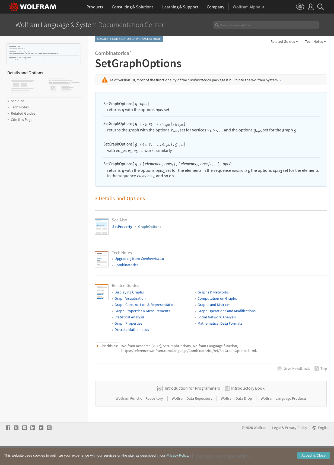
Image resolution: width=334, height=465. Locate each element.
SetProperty (122, 226)
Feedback (297, 368)
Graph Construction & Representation (145, 304)
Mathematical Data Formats (220, 323)
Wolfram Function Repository (140, 415)
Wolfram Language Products (284, 415)
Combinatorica (126, 264)
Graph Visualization (130, 298)
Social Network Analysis (217, 317)
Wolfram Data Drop (237, 415)
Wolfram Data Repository (192, 415)
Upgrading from (139, 258)
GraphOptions (149, 226)
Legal (276, 445)
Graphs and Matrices (214, 304)
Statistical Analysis (129, 317)
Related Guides (283, 41)
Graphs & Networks (213, 292)
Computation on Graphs (217, 298)
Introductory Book (248, 405)
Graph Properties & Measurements (142, 310)
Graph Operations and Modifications (227, 310)
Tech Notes (314, 41)
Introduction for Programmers (192, 405)
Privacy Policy (296, 445)
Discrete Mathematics (131, 329)
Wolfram (261, 445)
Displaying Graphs (129, 292)
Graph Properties (128, 323)
